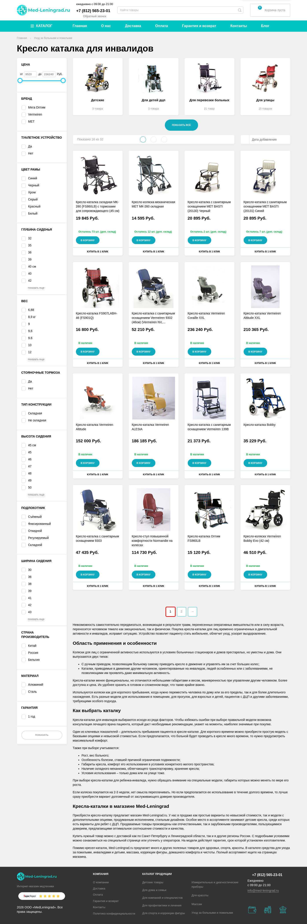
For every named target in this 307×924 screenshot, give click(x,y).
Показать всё (181, 125)
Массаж (197, 904)
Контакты (238, 26)
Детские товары (152, 882)
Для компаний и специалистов (162, 897)
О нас (106, 26)
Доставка (133, 26)
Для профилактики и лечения (162, 905)
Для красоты (200, 895)
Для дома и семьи (154, 890)
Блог (265, 26)
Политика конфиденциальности (114, 913)
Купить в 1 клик (97, 251)
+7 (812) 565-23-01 (93, 11)
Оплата (161, 26)
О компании (101, 882)
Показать (41, 735)
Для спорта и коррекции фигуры (163, 913)
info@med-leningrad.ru (263, 890)
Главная (80, 26)
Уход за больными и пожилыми (212, 912)
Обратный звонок (94, 16)
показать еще (36, 287)
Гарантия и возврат (199, 26)
